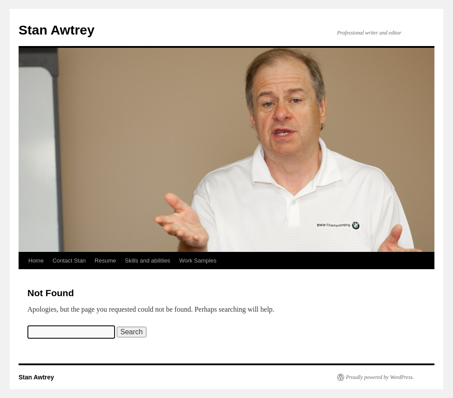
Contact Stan (69, 260)
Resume (105, 260)
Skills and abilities (147, 260)
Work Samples (197, 260)
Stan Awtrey (57, 30)
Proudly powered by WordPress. (380, 377)
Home (36, 260)
